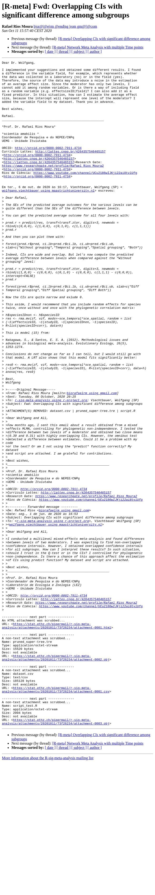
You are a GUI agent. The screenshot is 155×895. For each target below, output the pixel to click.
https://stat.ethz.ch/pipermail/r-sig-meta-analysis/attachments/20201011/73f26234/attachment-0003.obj (55, 854)
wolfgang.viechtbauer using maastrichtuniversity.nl (48, 217)
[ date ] (50, 51)
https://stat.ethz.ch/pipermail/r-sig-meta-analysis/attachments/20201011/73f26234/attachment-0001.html (56, 739)
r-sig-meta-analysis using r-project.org (51, 468)
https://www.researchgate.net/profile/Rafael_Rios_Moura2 (53, 187)
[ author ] (95, 51)
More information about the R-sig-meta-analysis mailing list (48, 891)
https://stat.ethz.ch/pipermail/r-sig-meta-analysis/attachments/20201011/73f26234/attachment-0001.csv (55, 815)
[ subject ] (79, 51)
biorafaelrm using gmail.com (92, 460)
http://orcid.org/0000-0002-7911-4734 (48, 165)
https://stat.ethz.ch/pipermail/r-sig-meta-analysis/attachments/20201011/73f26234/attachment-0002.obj (55, 777)
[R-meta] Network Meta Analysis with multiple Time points (97, 47)
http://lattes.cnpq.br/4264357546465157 (70, 170)
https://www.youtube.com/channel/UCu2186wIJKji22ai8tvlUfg (85, 195)
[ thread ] (63, 51)
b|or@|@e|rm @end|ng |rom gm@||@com (65, 26)
